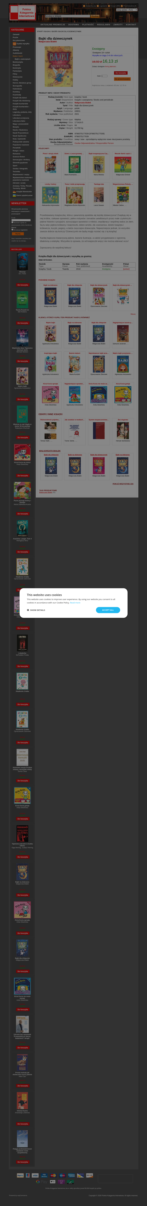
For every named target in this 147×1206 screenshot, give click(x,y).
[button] (36, 610)
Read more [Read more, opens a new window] (75, 602)
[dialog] (74, 603)
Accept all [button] (108, 610)
